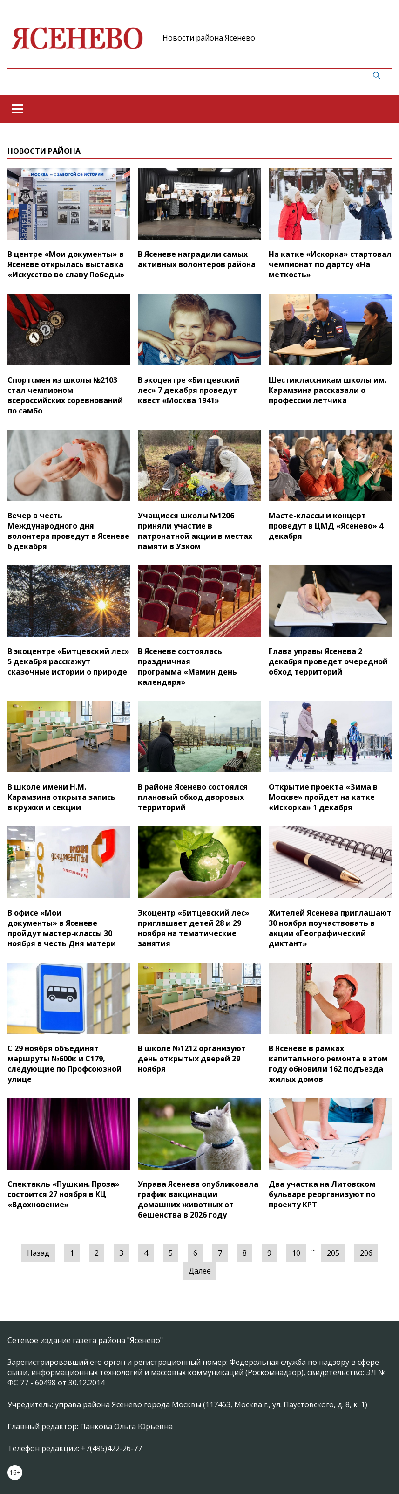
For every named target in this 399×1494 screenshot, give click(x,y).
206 (366, 1253)
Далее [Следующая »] (200, 1271)
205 (333, 1253)
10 (296, 1253)
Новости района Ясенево (208, 37)
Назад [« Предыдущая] (38, 1253)
